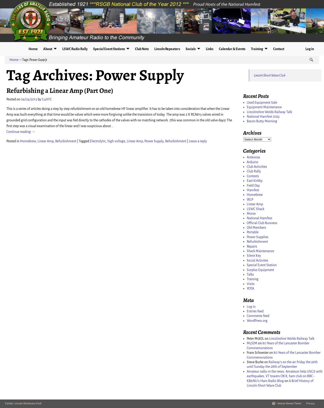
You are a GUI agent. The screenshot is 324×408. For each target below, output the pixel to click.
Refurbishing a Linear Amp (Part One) (59, 90)
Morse (251, 213)
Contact (278, 49)
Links (209, 49)
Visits (251, 284)
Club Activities (257, 166)
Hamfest (253, 190)
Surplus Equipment (260, 270)
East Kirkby (255, 181)
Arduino (252, 162)
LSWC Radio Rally (75, 49)
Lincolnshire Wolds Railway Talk (269, 112)
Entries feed (255, 311)
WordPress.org (257, 320)
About (47, 49)
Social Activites (257, 260)
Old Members (256, 227)
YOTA (250, 288)
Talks (250, 274)
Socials (191, 49)
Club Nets (142, 49)
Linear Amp (45, 141)
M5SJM (252, 343)
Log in (309, 49)
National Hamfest (259, 218)
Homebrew (28, 141)
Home (33, 49)
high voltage (116, 141)
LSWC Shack (255, 209)
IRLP (250, 199)
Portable (252, 232)
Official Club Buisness (262, 223)
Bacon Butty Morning (262, 121)
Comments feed (258, 316)
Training (257, 49)
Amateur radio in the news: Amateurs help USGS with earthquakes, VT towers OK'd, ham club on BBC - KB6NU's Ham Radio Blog (284, 376)
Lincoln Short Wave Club (269, 75)
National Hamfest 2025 (263, 116)
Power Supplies (257, 237)
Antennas (253, 157)
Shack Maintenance (260, 251)
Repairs (252, 246)
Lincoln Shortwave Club (28, 403)
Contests (253, 176)
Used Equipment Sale (262, 102)
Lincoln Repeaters (167, 49)
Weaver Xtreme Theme (289, 403)
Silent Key (254, 255)
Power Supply (153, 141)
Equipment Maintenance (264, 107)
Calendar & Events (232, 49)
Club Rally (254, 171)
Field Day (253, 185)
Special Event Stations (109, 49)
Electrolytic (98, 141)
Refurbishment (65, 141)
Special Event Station (262, 265)
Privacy (310, 403)
